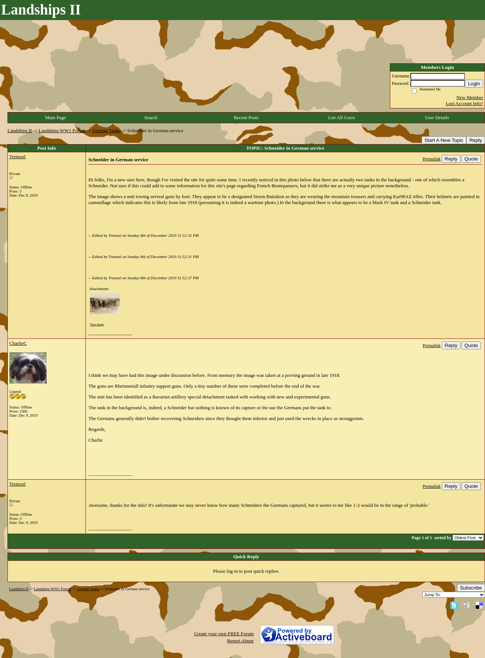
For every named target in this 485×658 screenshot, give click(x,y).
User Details (437, 117)
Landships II (19, 130)
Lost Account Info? (464, 103)
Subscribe (471, 588)
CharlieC (18, 343)
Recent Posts (246, 117)
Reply (475, 140)
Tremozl (17, 156)
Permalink (432, 159)
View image (97, 324)
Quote (471, 159)
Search (150, 117)
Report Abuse (240, 640)
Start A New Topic (444, 140)
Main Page (55, 117)
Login (474, 83)
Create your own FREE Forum (224, 633)
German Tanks (106, 130)
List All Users (341, 117)
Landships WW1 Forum (62, 130)
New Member (469, 97)
